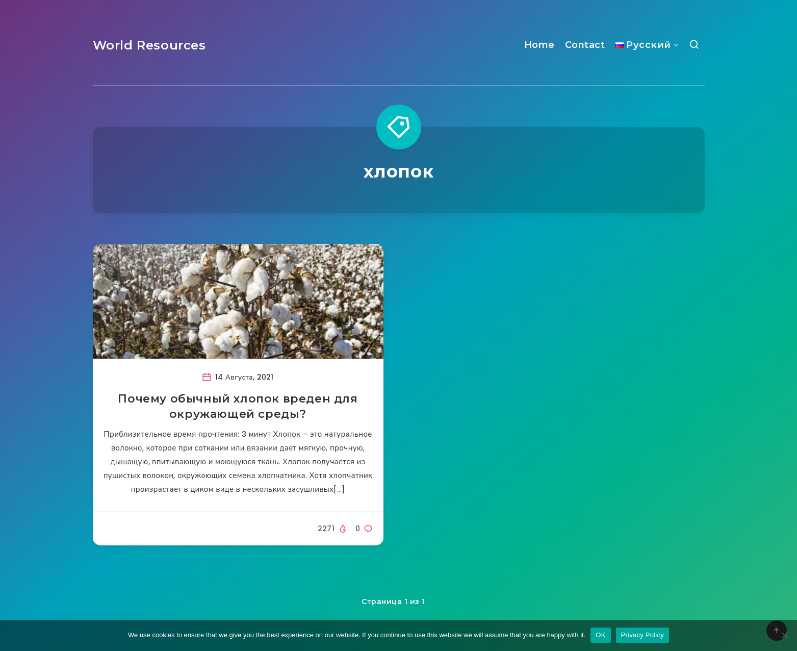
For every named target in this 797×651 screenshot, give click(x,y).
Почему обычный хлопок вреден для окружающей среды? (237, 406)
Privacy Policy (642, 635)
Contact (585, 45)
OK (600, 635)
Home (539, 45)
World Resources (149, 45)
